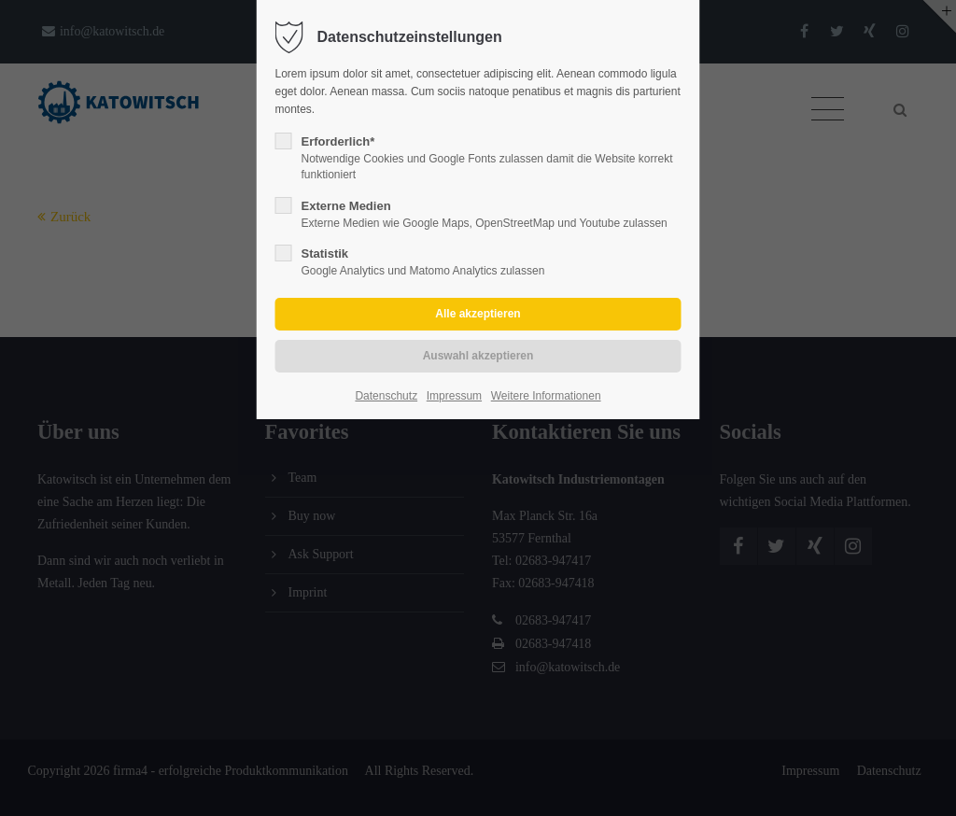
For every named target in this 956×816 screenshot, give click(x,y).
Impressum (454, 395)
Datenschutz (386, 395)
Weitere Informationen (546, 395)
